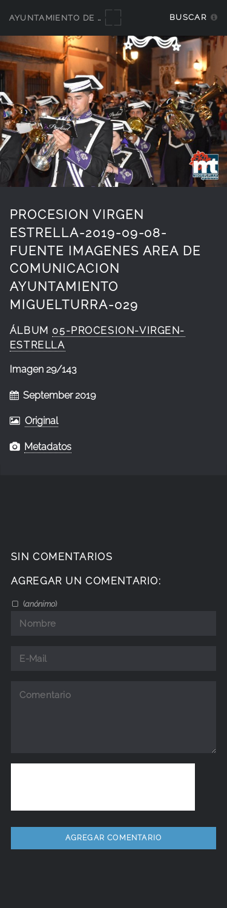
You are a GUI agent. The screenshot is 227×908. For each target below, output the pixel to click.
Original (41, 420)
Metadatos (47, 446)
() (39, 604)
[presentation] (103, 787)
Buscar (187, 17)
